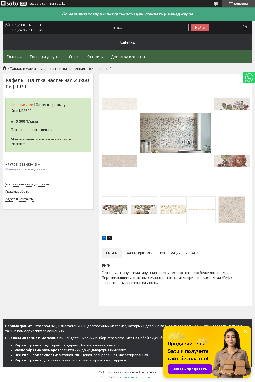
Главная (14, 57)
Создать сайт (39, 3)
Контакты (94, 57)
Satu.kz (150, 372)
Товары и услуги (43, 57)
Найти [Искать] (200, 27)
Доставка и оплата (128, 57)
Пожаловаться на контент (134, 377)
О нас (74, 57)
